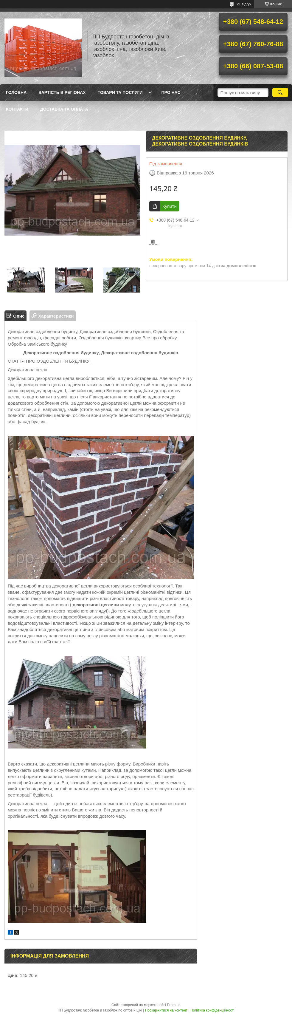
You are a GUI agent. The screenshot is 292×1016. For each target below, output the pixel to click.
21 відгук (244, 4)
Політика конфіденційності (212, 1010)
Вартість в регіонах (62, 92)
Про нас (171, 92)
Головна (16, 92)
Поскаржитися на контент (166, 1010)
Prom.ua (174, 1005)
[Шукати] (280, 92)
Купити (169, 206)
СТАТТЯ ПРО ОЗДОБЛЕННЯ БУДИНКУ (49, 361)
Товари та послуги (120, 92)
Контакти (17, 109)
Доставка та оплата (64, 109)
